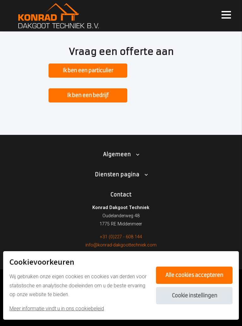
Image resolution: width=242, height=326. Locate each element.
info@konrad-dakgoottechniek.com (121, 245)
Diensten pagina (117, 174)
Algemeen (117, 154)
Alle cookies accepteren (194, 275)
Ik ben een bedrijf (87, 95)
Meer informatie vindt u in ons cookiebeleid (56, 309)
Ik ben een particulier (88, 70)
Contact (120, 194)
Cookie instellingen (194, 295)
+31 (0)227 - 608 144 (121, 237)
